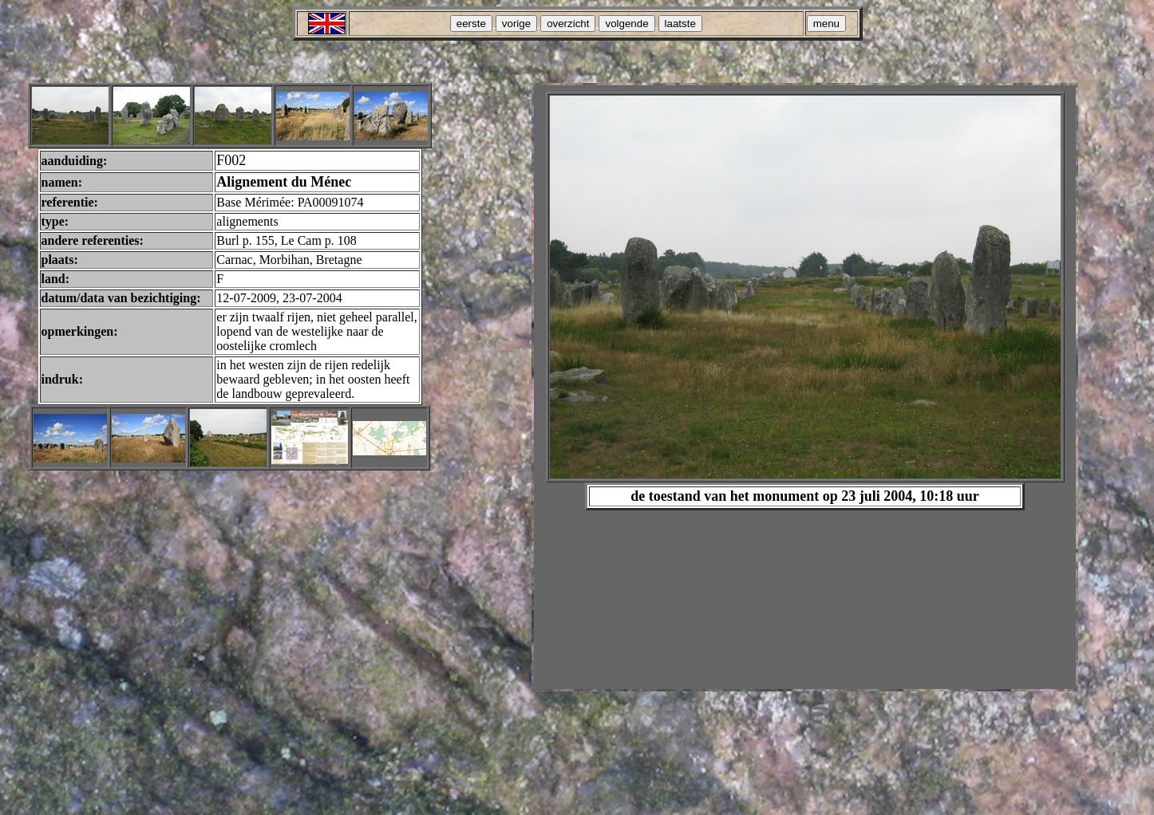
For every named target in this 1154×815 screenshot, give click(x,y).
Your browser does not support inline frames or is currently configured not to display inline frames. (805, 387)
